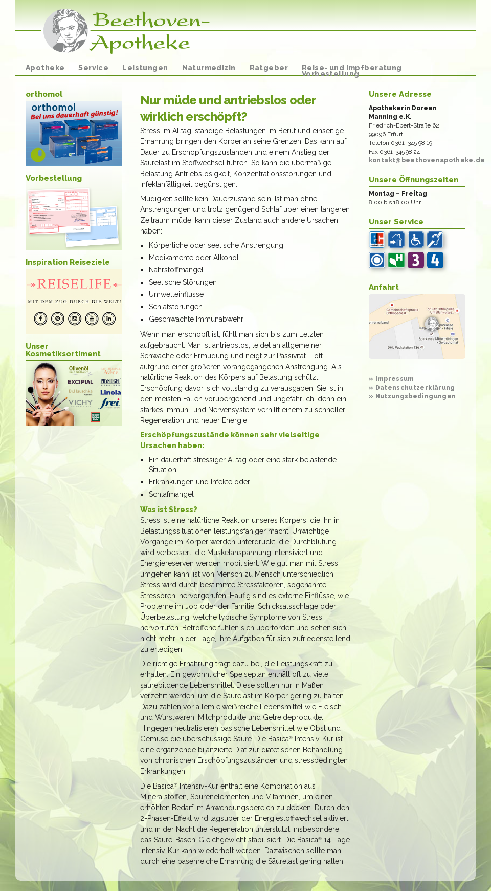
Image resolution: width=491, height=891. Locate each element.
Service (93, 68)
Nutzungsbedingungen (412, 396)
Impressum (391, 379)
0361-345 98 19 (412, 142)
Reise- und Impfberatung (352, 68)
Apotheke (45, 68)
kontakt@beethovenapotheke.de (427, 160)
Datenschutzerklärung (412, 387)
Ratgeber (269, 68)
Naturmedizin (209, 68)
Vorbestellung (330, 74)
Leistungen (145, 68)
